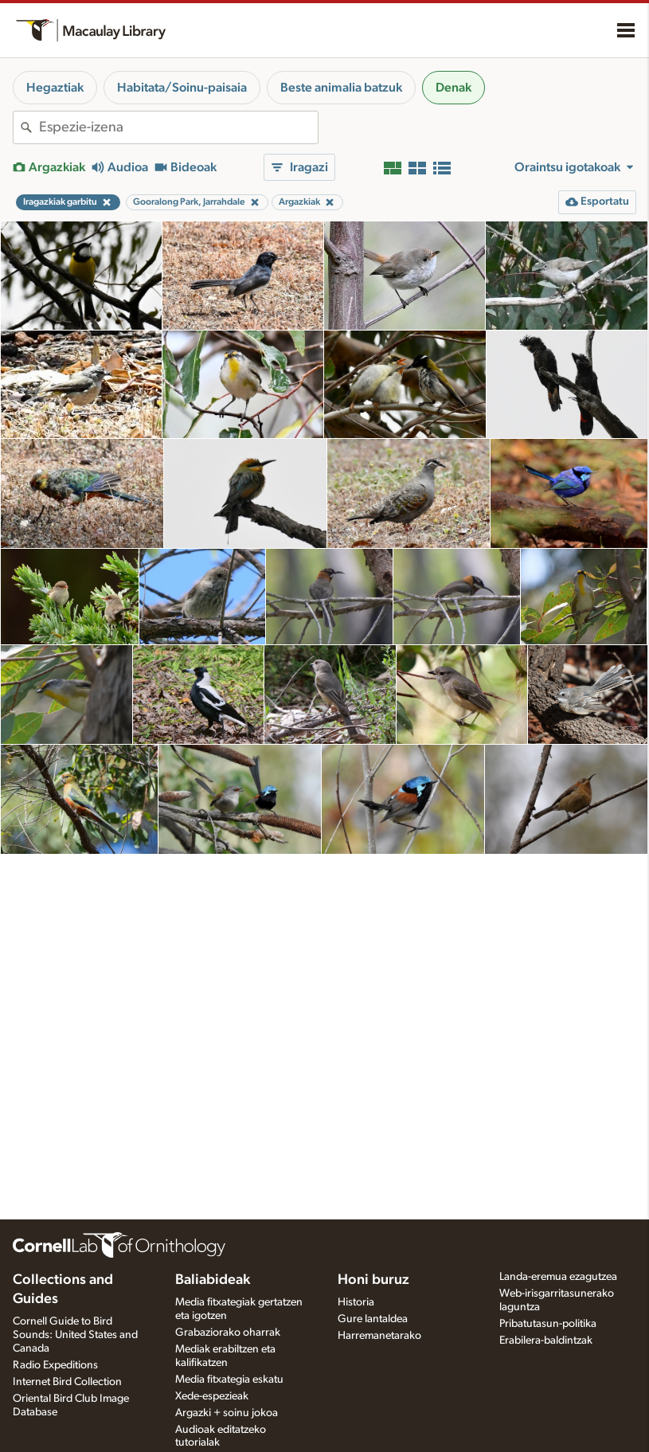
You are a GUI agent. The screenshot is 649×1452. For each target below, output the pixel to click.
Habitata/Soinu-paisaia (182, 87)
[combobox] (178, 127)
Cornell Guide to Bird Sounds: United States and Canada (75, 1335)
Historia (356, 1302)
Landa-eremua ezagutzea (558, 1276)
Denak (453, 87)
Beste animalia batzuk (341, 87)
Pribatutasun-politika (547, 1323)
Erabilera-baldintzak (545, 1340)
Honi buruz (373, 1280)
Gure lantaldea (373, 1319)
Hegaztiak (55, 87)
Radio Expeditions (55, 1365)
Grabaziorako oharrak (227, 1332)
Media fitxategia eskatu (229, 1379)
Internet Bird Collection (67, 1381)
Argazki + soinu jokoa (226, 1413)
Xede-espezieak (211, 1396)
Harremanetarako (379, 1335)
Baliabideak (212, 1280)
